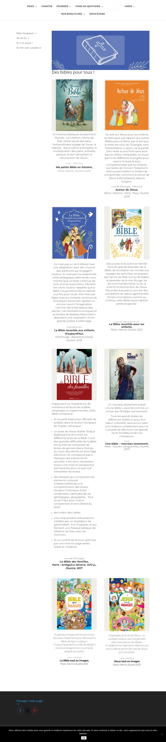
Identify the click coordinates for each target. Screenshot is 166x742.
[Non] (162, 734)
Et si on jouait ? (25, 43)
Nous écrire (97, 14)
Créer (127, 6)
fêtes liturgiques (25, 33)
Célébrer (63, 6)
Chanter (47, 6)
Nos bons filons (71, 14)
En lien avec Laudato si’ (29, 48)
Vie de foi (21, 38)
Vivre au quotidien (89, 6)
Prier (31, 6)
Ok (83, 738)
